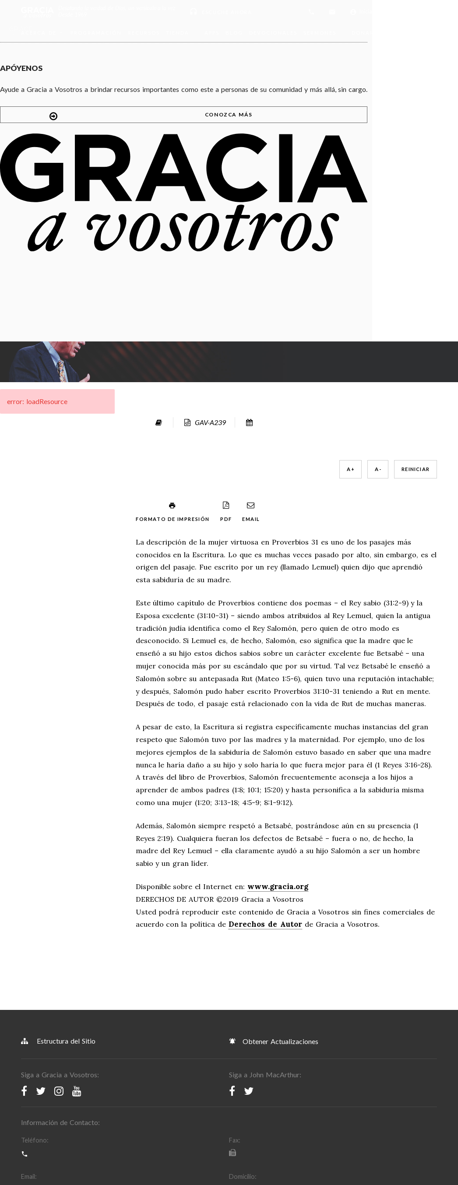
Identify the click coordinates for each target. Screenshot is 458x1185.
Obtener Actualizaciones (273, 750)
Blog (234, 32)
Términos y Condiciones (60, 1017)
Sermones (319, 32)
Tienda (177, 32)
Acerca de (42, 32)
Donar (367, 32)
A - (269, 127)
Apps (211, 32)
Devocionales (273, 32)
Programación (96, 32)
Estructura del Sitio (58, 749)
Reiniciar (307, 127)
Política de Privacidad (154, 1017)
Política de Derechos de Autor (260, 1017)
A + (242, 127)
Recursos (144, 32)
